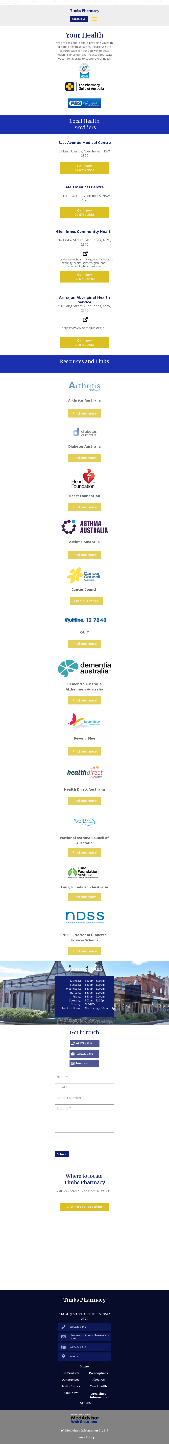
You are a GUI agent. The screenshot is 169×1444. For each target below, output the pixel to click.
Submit (62, 1154)
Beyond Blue (84, 738)
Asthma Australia (84, 542)
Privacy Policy (84, 1437)
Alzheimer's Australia (84, 689)
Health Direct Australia (84, 789)
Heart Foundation (84, 496)
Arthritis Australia (84, 400)
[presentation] (80, 1141)
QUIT (84, 632)
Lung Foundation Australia (84, 887)
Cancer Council (84, 589)
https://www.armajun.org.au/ (84, 328)
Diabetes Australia (84, 446)
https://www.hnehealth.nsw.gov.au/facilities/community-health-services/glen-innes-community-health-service (84, 263)
